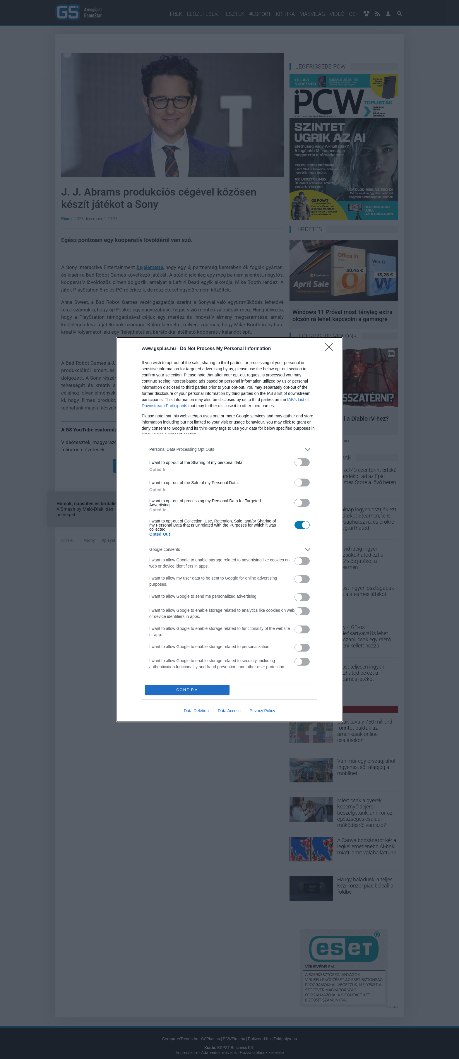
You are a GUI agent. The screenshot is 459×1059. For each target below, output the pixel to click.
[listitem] (229, 449)
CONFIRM (187, 690)
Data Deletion (196, 710)
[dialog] (229, 529)
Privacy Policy (262, 710)
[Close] (330, 348)
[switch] (302, 462)
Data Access (229, 710)
